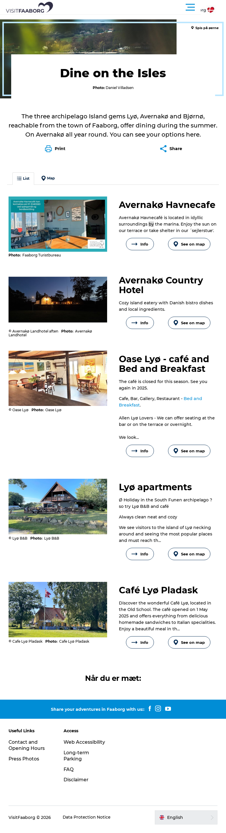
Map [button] (48, 182)
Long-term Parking (77, 759)
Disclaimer (76, 784)
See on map (189, 248)
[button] (139, 7)
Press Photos (24, 762)
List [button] (23, 182)
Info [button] (140, 248)
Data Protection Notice (87, 821)
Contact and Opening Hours (27, 749)
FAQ (69, 773)
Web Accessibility (84, 746)
